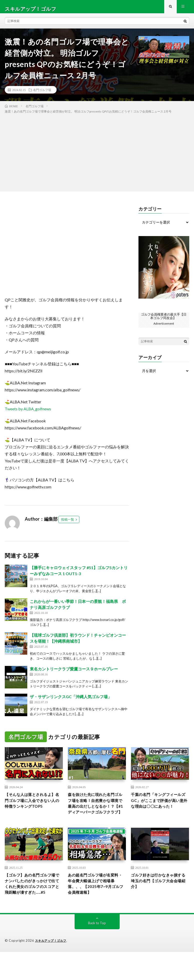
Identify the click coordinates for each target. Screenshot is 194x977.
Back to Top (97, 948)
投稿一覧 (67, 524)
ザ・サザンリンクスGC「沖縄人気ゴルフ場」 (71, 701)
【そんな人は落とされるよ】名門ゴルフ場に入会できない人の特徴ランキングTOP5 (32, 809)
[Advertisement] (97, 156)
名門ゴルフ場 (42, 94)
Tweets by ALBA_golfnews (28, 413)
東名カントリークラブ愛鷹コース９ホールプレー (74, 673)
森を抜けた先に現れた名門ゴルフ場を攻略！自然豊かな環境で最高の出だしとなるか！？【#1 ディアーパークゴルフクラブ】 (96, 813)
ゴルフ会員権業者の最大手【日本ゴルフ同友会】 (164, 320)
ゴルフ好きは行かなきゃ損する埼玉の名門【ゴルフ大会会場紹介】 (158, 896)
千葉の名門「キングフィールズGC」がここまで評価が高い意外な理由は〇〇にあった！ (159, 809)
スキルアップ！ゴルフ (52, 966)
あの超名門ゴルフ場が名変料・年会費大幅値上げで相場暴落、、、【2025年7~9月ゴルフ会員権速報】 (95, 900)
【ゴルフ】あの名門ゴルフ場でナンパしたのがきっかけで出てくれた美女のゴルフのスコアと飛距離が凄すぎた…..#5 (32, 903)
